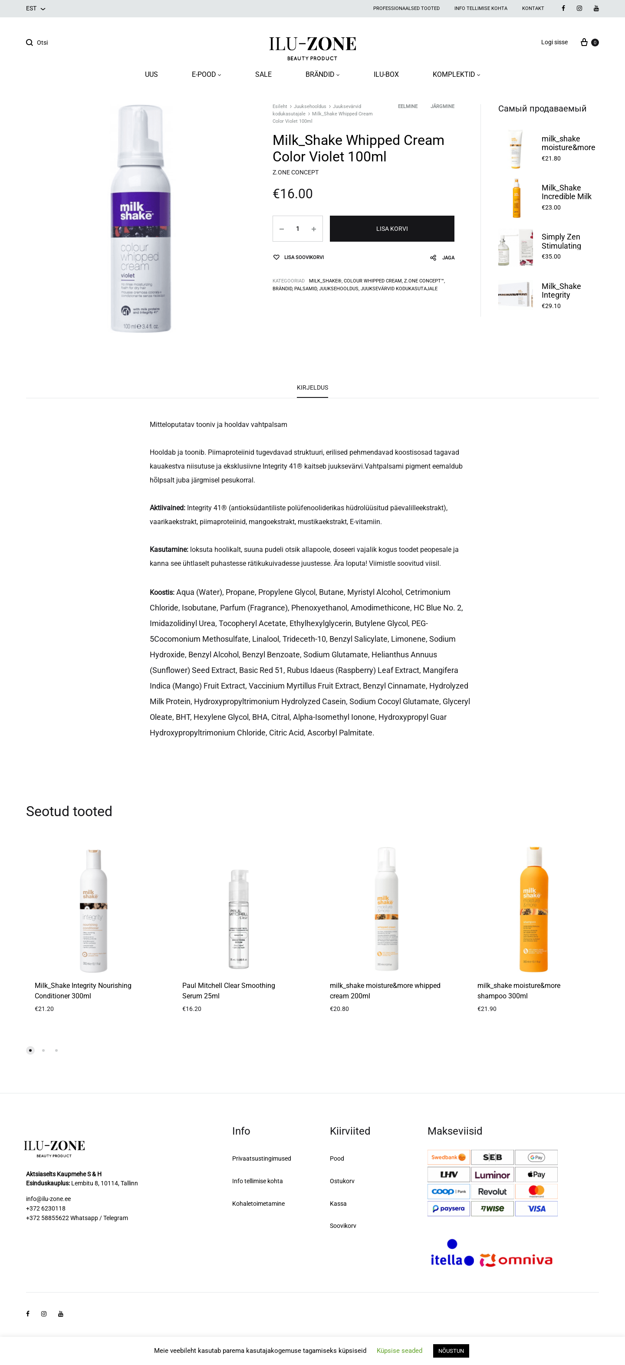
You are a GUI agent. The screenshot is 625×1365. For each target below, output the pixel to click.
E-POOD (206, 74)
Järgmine (442, 106)
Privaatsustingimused (261, 1158)
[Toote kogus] (297, 228)
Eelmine (408, 106)
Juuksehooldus (310, 106)
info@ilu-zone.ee (48, 1198)
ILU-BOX (386, 74)
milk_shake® (325, 281)
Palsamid (305, 289)
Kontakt (533, 8)
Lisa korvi (392, 228)
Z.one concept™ (424, 281)
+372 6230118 (46, 1208)
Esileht (280, 106)
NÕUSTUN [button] (451, 1351)
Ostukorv (342, 1181)
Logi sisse (554, 42)
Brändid (282, 289)
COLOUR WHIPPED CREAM (373, 281)
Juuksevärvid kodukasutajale (399, 289)
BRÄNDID (323, 74)
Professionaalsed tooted (406, 8)
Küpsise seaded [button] (399, 1351)
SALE (263, 74)
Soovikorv (343, 1225)
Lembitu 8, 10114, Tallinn (104, 1183)
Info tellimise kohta (480, 8)
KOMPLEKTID (456, 74)
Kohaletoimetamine (258, 1203)
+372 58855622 (47, 1217)
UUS (151, 74)
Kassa (338, 1203)
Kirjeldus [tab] (312, 387)
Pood (337, 1158)
